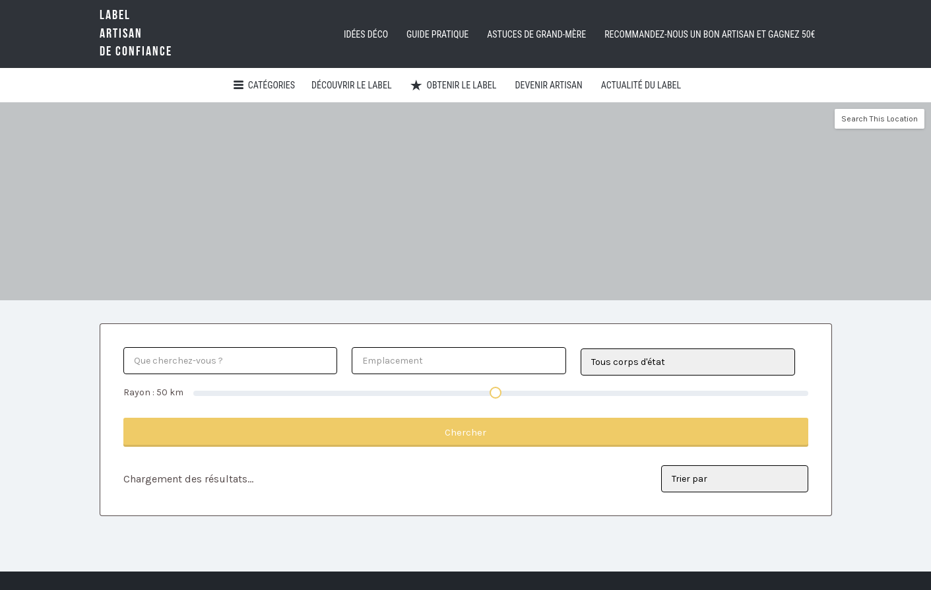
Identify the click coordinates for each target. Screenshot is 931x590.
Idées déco (366, 34)
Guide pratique (437, 34)
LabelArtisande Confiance (156, 33)
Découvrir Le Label (351, 85)
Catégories (271, 85)
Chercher (465, 432)
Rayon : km (153, 392)
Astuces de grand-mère (536, 34)
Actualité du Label (641, 85)
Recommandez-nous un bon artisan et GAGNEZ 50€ (709, 34)
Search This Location (879, 118)
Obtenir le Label (462, 85)
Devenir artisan (548, 85)
